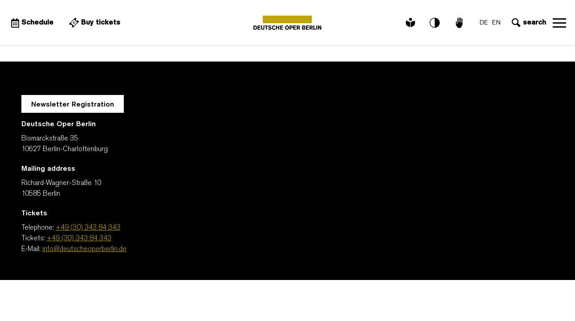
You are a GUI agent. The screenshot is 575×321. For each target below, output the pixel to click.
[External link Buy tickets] (93, 23)
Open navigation (559, 22)
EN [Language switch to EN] (496, 23)
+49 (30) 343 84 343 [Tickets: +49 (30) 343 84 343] (79, 238)
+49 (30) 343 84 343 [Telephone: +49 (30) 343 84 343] (88, 227)
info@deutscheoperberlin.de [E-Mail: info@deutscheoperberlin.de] (84, 249)
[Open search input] (528, 22)
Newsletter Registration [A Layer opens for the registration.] (72, 104)
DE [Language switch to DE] (484, 23)
